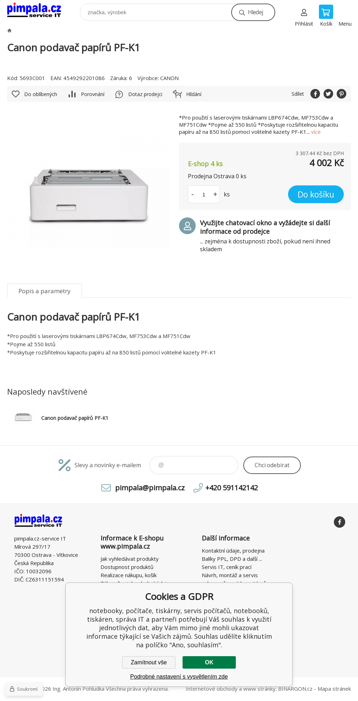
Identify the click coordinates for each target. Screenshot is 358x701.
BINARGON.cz (295, 688)
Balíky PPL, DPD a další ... (232, 558)
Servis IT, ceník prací (226, 566)
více (316, 131)
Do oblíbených (40, 94)
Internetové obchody (212, 688)
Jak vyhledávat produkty (130, 558)
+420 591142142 (231, 487)
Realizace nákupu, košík (129, 575)
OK (209, 662)
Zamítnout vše (149, 662)
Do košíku (316, 194)
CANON (169, 77)
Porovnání (92, 94)
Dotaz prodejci (145, 94)
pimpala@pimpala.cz (150, 487)
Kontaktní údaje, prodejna (233, 550)
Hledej (255, 12)
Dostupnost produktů (127, 566)
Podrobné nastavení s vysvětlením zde (179, 677)
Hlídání (193, 94)
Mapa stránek (334, 688)
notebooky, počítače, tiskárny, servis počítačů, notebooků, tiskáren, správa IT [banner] (38, 10)
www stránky (259, 688)
